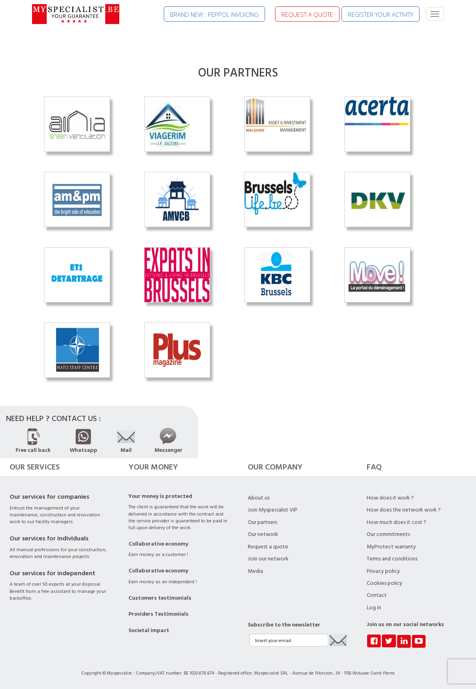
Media (255, 571)
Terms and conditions (392, 559)
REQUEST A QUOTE (307, 14)
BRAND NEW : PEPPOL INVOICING (214, 14)
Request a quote (268, 547)
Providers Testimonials (159, 614)
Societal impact (149, 631)
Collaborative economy (158, 544)
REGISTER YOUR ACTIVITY (380, 14)
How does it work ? (390, 498)
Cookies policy (384, 583)
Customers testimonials (160, 598)
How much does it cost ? (396, 522)
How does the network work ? (404, 510)
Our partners (262, 522)
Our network (263, 534)
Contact (377, 595)
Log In (374, 608)
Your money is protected (160, 496)
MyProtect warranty (391, 547)
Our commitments (388, 534)
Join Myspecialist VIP (272, 510)
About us (258, 498)
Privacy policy (383, 571)
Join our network (268, 559)
